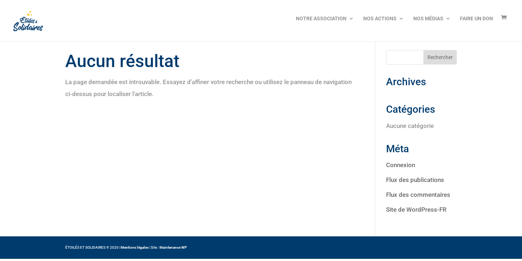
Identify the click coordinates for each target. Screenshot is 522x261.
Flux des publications (415, 179)
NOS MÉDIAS (428, 18)
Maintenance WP (173, 247)
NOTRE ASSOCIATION (321, 18)
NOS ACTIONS (380, 18)
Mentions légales (135, 247)
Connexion (400, 165)
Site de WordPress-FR (416, 209)
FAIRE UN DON (476, 18)
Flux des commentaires (418, 194)
